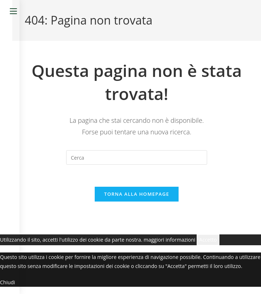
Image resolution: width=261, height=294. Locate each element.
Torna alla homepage (136, 194)
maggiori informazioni (169, 239)
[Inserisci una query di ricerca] (136, 157)
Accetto (208, 239)
